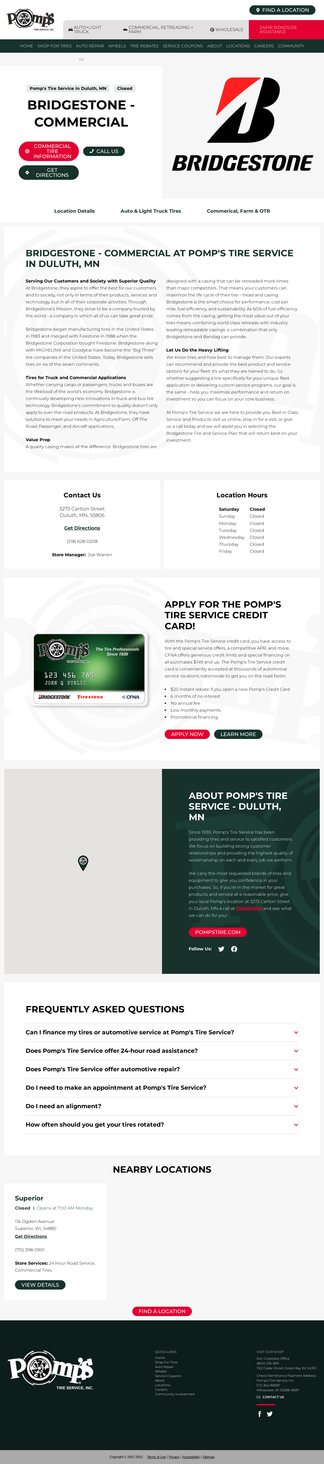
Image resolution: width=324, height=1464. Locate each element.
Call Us (107, 151)
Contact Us (273, 1397)
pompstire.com (218, 932)
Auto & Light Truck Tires (151, 211)
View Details (40, 1285)
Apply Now (187, 734)
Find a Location (162, 1311)
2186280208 (249, 908)
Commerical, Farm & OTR (238, 211)
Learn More (238, 734)
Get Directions (44, 171)
